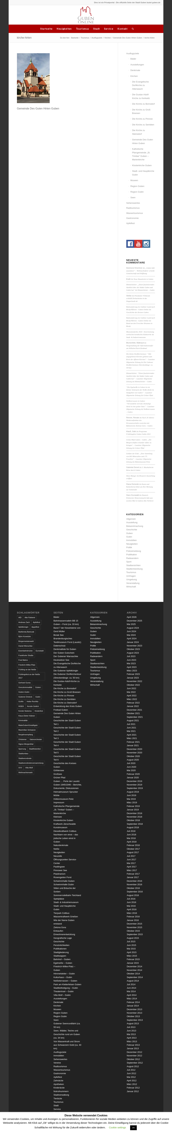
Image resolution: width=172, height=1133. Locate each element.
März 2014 (132, 998)
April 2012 (132, 1080)
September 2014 (135, 977)
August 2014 (133, 981)
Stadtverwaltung (61, 1095)
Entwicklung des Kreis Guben (68, 706)
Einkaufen (58, 931)
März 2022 (132, 699)
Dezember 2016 (134, 881)
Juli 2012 (131, 1070)
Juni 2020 (131, 767)
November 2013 (134, 1013)
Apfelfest (130, 223)
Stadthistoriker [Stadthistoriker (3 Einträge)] (35, 749)
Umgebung (131, 579)
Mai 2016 (131, 906)
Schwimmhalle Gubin (64, 884)
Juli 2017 (131, 856)
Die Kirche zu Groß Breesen (141, 111)
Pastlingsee (59, 866)
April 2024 (132, 638)
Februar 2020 (133, 774)
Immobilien (131, 540)
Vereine (57, 1062)
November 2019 (134, 784)
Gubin (129, 536)
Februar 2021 (133, 742)
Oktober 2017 (133, 849)
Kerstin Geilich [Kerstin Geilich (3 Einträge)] (33, 706)
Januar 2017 (133, 877)
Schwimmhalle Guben (64, 881)
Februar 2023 (133, 674)
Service (108, 28)
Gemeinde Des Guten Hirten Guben (127, 38)
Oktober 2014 (133, 973)
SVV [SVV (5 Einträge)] (20, 768)
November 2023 (134, 645)
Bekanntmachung (134, 526)
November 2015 (134, 927)
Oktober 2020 (133, 756)
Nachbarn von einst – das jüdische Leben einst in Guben (66, 838)
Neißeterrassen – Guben (65, 981)
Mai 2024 (131, 635)
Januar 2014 (133, 1005)
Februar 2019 (133, 806)
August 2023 (133, 653)
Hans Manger (131, 476)
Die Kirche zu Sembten (143, 124)
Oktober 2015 (133, 931)
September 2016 (135, 891)
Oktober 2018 (133, 820)
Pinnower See (60, 870)
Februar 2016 (133, 916)
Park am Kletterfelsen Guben (67, 984)
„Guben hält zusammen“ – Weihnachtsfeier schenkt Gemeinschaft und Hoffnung (140, 270)
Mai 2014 (131, 991)
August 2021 (133, 720)
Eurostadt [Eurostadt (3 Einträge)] (40, 651)
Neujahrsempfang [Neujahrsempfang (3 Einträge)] (25, 735)
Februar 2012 (133, 1087)
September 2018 (135, 824)
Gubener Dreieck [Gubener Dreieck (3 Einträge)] (25, 697)
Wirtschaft (131, 586)
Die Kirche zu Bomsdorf (143, 104)
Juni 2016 (131, 902)
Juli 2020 (131, 763)
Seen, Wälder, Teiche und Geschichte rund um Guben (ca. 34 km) (67, 1034)
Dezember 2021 (134, 710)
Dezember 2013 (134, 1009)
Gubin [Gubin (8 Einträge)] (37, 697)
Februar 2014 (133, 1002)
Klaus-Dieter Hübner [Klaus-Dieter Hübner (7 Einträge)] (26, 716)
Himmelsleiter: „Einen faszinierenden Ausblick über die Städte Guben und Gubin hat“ (140, 287)
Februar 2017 (133, 874)
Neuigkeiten (64, 28)
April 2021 (132, 735)
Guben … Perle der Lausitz (67, 781)
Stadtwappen (60, 956)
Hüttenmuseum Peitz (142, 462)
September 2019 (135, 788)
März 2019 (132, 802)
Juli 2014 (131, 984)
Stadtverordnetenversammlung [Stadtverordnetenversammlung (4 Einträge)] (30, 763)
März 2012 (132, 1084)
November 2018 (134, 817)
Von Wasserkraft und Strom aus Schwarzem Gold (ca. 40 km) (67, 1045)
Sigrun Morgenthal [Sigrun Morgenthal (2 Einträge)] (25, 744)
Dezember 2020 (134, 749)
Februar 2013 (133, 1045)
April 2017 (132, 866)
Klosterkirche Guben (142, 165)
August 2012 (133, 1066)
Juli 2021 (131, 724)
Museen (134, 180)
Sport (128, 561)
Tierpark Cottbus (61, 913)
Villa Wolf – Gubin (62, 995)
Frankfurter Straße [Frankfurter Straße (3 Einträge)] (25, 655)
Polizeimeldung (133, 551)
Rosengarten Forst (62, 877)
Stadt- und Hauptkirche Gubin (143, 173)
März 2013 (132, 1041)
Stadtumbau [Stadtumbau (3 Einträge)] (23, 754)
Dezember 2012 (134, 1052)
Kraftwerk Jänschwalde (65, 824)
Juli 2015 (131, 941)
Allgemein (131, 519)
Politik (129, 547)
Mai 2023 (131, 663)
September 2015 (135, 934)
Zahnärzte (58, 1080)
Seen (132, 197)
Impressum (59, 802)
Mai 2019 (131, 799)
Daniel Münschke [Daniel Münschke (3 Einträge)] (25, 646)
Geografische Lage (63, 938)
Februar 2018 (133, 845)
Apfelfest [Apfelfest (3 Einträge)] (36, 622)
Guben (129, 533)
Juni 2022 (131, 688)
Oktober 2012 (133, 1059)
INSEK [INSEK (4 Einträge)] (21, 706)
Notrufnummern (61, 1091)
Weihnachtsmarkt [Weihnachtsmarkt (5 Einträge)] (25, 772)
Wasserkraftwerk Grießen (66, 916)
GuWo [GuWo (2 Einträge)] (21, 701)
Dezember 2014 (134, 966)
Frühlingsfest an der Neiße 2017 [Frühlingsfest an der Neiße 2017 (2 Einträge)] (29, 676)
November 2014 (134, 970)
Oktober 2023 (133, 649)
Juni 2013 (131, 1030)
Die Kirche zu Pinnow (142, 119)
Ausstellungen (137, 64)
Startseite (46, 28)
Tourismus (82, 28)
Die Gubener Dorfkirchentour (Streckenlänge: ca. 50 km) (139, 365)
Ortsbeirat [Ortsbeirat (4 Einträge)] (22, 739)
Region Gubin (137, 192)
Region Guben (137, 186)
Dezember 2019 (134, 781)
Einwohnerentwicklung (64, 934)
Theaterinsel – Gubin (64, 991)
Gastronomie (132, 218)
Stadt (96, 28)
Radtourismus (133, 208)
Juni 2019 (131, 795)
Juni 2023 (131, 660)
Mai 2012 (131, 1077)
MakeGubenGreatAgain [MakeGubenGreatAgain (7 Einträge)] (28, 725)
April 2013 (132, 1038)
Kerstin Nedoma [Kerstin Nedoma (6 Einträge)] (25, 711)
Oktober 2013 (133, 1016)
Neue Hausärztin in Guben (143, 279)
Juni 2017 (131, 859)
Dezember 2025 (134, 620)
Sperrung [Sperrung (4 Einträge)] (22, 749)
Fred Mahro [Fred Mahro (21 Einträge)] (23, 660)
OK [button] (133, 1128)
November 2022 (134, 681)
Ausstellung (131, 522)
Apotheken (59, 1084)
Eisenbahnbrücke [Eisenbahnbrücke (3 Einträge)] (25, 651)
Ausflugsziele (97, 38)
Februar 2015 (133, 959)
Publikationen (60, 948)
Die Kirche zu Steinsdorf (138, 132)
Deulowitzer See (61, 660)
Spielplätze (59, 899)
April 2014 (132, 995)
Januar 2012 (133, 1091)
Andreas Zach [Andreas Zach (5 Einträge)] (24, 622)
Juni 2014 (131, 988)
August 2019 (133, 792)
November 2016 (134, 884)
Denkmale (135, 70)
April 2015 (132, 952)
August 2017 (133, 852)
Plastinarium (59, 874)
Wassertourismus (134, 213)
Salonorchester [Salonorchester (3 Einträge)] (36, 739)
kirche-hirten (24, 37)
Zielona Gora (60, 927)
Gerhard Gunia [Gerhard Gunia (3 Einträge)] (24, 683)
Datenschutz (59, 645)
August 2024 (133, 628)
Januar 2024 (133, 642)
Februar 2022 (133, 702)
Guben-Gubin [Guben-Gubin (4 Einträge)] (23, 692)
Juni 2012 (131, 1073)
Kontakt (122, 28)
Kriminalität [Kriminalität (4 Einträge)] (22, 720)
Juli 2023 (131, 656)
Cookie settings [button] (117, 1127)
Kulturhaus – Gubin (63, 977)
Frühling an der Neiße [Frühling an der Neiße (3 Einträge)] (27, 670)
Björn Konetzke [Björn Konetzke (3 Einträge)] (24, 636)
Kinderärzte (59, 1087)
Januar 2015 (133, 963)
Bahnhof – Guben (62, 959)
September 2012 (135, 1062)
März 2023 (132, 670)
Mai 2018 (131, 838)
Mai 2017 (131, 863)
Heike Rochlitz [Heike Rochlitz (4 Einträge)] (32, 701)
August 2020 (133, 759)
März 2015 (132, 956)
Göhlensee (59, 770)
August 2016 (133, 895)
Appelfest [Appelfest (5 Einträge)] (35, 627)
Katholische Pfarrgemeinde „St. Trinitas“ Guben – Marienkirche (141, 154)
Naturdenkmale (61, 845)
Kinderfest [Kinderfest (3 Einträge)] (39, 711)
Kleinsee (58, 817)
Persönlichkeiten (61, 945)
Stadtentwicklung (134, 569)
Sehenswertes (133, 203)
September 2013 (135, 1020)
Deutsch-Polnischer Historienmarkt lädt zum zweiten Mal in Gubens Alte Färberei (140, 498)
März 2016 (132, 913)
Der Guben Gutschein (64, 653)
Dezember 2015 (134, 923)
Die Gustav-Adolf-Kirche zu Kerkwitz (141, 96)
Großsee (58, 774)
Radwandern (132, 558)
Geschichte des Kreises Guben (137, 312)
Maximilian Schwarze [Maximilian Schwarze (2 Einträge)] (27, 730)
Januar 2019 (133, 809)
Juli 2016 (131, 899)
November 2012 (134, 1055)
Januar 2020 (133, 777)
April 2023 (132, 667)
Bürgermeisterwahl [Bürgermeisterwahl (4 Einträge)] (26, 641)
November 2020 (134, 752)
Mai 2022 (131, 692)
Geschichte (131, 529)
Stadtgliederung (61, 952)
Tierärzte (58, 1098)
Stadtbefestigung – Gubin (66, 988)
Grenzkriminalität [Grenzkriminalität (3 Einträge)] (25, 687)
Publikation (131, 554)
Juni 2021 (131, 727)
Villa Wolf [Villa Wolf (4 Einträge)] (29, 768)
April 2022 (132, 695)
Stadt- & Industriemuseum (136, 337)
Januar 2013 (133, 1048)
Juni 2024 (131, 631)
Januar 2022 (133, 706)
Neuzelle (58, 856)
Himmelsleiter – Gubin (146, 290)
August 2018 (133, 827)
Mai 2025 (131, 624)
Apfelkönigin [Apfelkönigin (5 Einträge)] (23, 627)
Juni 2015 (131, 945)
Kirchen (108, 38)
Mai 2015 (131, 948)
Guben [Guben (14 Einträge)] (38, 687)
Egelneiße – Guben (63, 963)
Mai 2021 (131, 731)
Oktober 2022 (133, 685)
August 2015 (133, 938)
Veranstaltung (133, 583)
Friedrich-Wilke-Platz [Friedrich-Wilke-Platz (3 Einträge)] (26, 665)
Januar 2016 (133, 920)
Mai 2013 (131, 1034)
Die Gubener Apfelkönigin (66, 670)
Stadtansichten (133, 565)
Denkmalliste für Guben (65, 649)
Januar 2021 (133, 745)
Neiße (56, 849)
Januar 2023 (133, 678)
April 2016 (132, 909)
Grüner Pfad (148, 395)
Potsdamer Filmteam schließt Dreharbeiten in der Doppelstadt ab (138, 298)
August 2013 (133, 1023)
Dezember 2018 (134, 813)
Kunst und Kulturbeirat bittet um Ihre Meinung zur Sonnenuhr (139, 487)
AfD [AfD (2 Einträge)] (19, 617)
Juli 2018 (131, 831)
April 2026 (132, 617)
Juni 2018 (131, 834)
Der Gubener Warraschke (66, 656)
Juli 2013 (131, 1027)
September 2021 (135, 717)
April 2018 (132, 841)
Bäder (133, 59)
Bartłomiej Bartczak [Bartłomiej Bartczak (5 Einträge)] (26, 632)
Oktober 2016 (133, 888)
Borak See (59, 635)
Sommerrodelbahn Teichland (67, 895)
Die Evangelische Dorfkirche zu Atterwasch (140, 85)
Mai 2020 (131, 770)
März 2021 (132, 738)
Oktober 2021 (133, 713)
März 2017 (132, 870)
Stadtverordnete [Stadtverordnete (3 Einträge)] (24, 758)
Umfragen (131, 576)
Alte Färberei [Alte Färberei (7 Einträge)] (30, 617)
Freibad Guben (61, 710)
